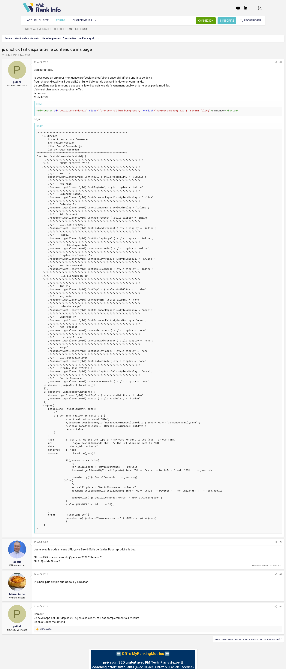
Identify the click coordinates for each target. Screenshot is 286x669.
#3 (259, 574)
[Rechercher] (248, 20)
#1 (259, 62)
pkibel (29, 55)
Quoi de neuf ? (84, 20)
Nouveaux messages (40, 29)
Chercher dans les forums (73, 29)
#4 (259, 606)
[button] (97, 20)
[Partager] (254, 62)
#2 (259, 542)
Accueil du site (39, 20)
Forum (62, 20)
